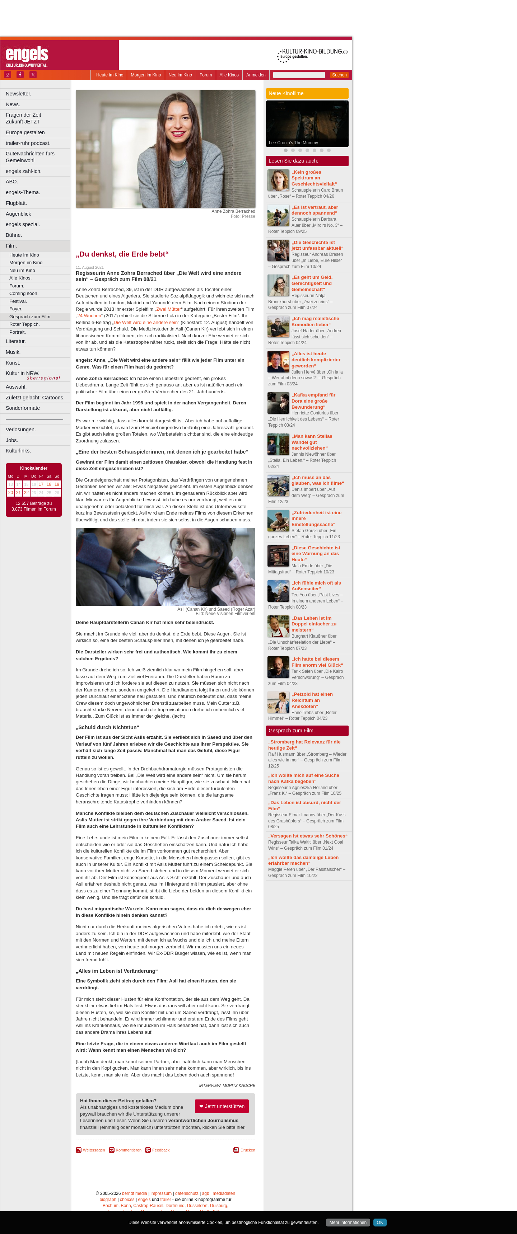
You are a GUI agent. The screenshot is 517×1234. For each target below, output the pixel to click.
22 (26, 492)
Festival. (18, 301)
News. (13, 104)
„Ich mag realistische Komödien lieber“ (315, 321)
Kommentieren (129, 1150)
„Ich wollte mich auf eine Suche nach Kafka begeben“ (303, 778)
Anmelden (256, 75)
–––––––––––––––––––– (34, 419)
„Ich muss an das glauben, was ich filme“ (318, 480)
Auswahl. (16, 387)
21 (18, 492)
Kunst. (13, 363)
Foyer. (16, 308)
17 (41, 484)
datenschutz (187, 1193)
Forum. (16, 285)
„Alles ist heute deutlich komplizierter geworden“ (316, 360)
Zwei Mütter (168, 309)
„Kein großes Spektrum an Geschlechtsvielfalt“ (314, 178)
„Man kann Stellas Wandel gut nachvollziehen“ (312, 442)
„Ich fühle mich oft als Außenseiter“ (316, 586)
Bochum (110, 1205)
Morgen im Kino (146, 75)
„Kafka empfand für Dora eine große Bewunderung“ (313, 401)
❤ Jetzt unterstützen (221, 1106)
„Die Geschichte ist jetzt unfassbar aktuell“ (318, 245)
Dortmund (175, 1205)
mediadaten (224, 1193)
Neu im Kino (180, 75)
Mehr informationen (348, 1222)
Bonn (126, 1205)
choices (127, 1199)
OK (380, 1222)
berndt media (134, 1193)
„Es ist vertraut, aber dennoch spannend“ (315, 210)
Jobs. (12, 440)
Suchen (339, 75)
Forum (206, 75)
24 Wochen (89, 315)
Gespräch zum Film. (30, 316)
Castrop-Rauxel (148, 1205)
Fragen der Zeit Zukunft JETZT (39, 118)
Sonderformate (23, 408)
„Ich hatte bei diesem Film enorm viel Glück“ (317, 662)
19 (57, 484)
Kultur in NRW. (22, 373)
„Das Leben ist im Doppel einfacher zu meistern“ (314, 624)
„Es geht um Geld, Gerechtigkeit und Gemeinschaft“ (312, 283)
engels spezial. (23, 224)
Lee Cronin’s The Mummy (293, 142)
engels (144, 1199)
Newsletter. (18, 94)
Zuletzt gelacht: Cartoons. (35, 397)
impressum (161, 1193)
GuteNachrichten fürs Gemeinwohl (30, 157)
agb (205, 1193)
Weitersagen (94, 1150)
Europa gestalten (25, 132)
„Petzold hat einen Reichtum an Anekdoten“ (312, 700)
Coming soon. (23, 293)
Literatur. (16, 341)
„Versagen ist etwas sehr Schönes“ (308, 836)
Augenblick (18, 214)
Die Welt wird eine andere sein (146, 322)
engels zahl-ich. (24, 171)
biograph (107, 1199)
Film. (11, 246)
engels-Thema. (23, 192)
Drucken (248, 1150)
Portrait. (17, 332)
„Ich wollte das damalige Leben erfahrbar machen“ (303, 860)
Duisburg (218, 1205)
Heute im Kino (109, 75)
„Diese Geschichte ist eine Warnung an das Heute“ (316, 554)
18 (49, 484)
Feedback (160, 1150)
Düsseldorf (197, 1205)
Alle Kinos (229, 75)
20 (10, 492)
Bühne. (14, 235)
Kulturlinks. (18, 451)
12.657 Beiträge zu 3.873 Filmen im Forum (33, 506)
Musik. (13, 352)
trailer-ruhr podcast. (28, 143)
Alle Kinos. (20, 278)
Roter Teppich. (24, 324)
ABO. (12, 181)
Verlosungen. (21, 429)
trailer (165, 1199)
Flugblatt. (16, 203)
